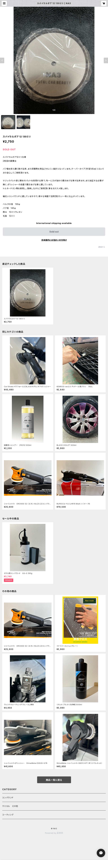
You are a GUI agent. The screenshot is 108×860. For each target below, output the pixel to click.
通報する (101, 247)
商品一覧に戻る (54, 780)
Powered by (54, 833)
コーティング (8, 814)
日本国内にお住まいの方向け (54, 240)
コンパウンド (7, 797)
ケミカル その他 (10, 806)
